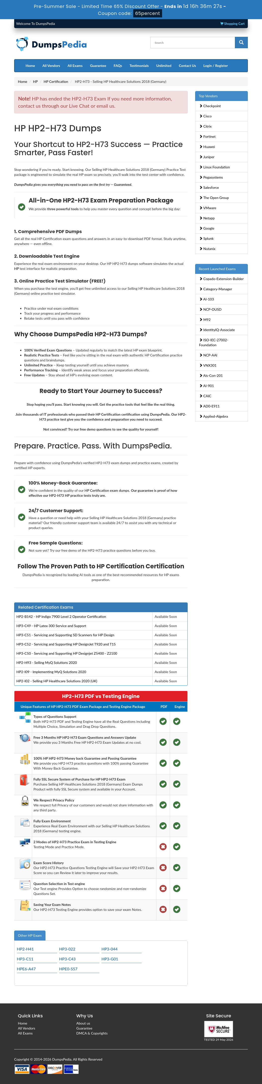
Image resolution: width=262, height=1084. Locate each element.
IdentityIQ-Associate (217, 330)
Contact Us (187, 65)
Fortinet (207, 136)
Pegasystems (211, 177)
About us (83, 1023)
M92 (205, 319)
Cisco (205, 116)
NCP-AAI (208, 355)
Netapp (207, 218)
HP (35, 81)
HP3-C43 (67, 958)
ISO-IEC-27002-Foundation (213, 342)
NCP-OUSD (210, 309)
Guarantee (98, 65)
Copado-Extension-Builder (221, 279)
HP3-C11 (25, 958)
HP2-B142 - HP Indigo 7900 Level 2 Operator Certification (61, 616)
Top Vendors (208, 96)
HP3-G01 (109, 958)
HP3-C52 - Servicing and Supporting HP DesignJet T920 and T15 (66, 644)
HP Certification (56, 81)
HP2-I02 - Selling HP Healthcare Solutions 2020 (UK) (56, 681)
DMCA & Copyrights (92, 1033)
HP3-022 (67, 948)
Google (207, 228)
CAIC (205, 396)
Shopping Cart (232, 24)
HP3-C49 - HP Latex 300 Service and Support (51, 626)
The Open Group (214, 198)
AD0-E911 (209, 406)
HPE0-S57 (68, 968)
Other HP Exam (30, 935)
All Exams (75, 65)
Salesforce (209, 187)
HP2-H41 (25, 948)
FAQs (118, 65)
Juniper (207, 157)
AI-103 (206, 299)
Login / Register (215, 65)
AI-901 (206, 386)
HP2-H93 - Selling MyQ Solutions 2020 (46, 662)
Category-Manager (215, 289)
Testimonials (139, 65)
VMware (208, 208)
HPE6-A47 (26, 968)
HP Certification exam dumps (107, 490)
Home (30, 65)
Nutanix (207, 248)
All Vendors (51, 65)
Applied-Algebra (213, 416)
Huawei (207, 147)
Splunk (206, 238)
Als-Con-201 (211, 375)
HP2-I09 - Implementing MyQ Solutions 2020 (51, 672)
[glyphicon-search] (241, 42)
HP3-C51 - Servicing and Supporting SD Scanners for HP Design (65, 635)
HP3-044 (109, 948)
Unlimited (164, 65)
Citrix (205, 126)
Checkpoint (210, 106)
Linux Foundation (214, 167)
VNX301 (208, 365)
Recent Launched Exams (217, 269)
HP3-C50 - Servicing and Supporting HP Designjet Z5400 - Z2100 (66, 653)
